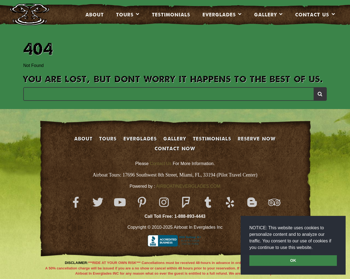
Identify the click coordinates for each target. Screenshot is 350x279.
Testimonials (171, 14)
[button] (315, 248)
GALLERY (175, 139)
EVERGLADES (219, 14)
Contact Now (175, 148)
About (95, 14)
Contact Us (160, 163)
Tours (125, 14)
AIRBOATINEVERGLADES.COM (188, 186)
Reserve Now (257, 139)
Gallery (265, 14)
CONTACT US (312, 14)
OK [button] (293, 260)
